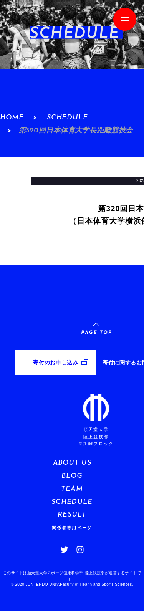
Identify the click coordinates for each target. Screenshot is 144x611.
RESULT (72, 514)
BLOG (71, 476)
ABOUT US (72, 463)
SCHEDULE (67, 117)
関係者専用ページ (72, 527)
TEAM (72, 489)
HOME (11, 117)
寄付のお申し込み (55, 362)
